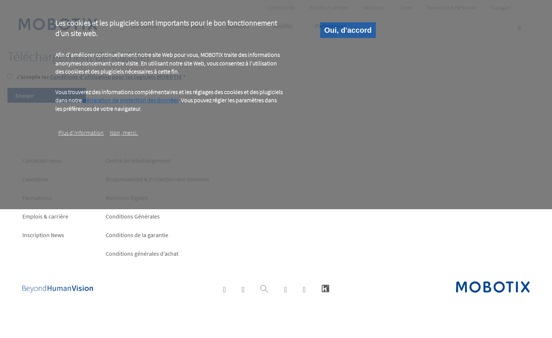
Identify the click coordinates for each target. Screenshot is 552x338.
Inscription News (43, 235)
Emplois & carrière (45, 216)
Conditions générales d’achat (142, 253)
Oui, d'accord (348, 30)
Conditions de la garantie (137, 235)
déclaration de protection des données (130, 100)
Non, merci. (124, 132)
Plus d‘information (81, 132)
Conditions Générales (133, 216)
